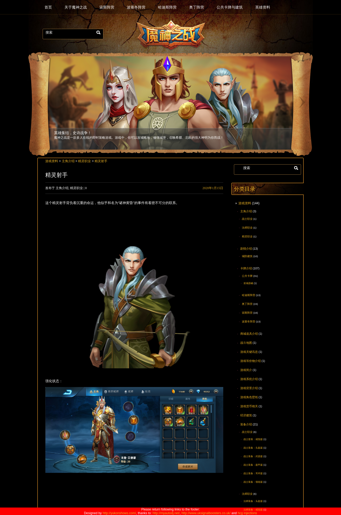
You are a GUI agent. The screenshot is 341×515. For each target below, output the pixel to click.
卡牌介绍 (246, 268)
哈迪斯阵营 (167, 7)
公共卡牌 (247, 275)
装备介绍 (246, 424)
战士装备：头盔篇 (253, 447)
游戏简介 (246, 370)
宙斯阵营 (106, 7)
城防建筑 (247, 256)
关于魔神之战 (75, 7)
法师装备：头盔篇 (253, 501)
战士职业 (247, 218)
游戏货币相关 (249, 406)
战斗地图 (246, 342)
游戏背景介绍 (249, 388)
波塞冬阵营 (136, 7)
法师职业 (247, 227)
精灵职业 (247, 236)
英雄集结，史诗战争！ (72, 132)
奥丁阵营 (196, 7)
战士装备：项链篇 (253, 482)
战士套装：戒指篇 (253, 439)
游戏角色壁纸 (249, 397)
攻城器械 (248, 283)
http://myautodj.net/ (166, 513)
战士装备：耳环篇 (253, 473)
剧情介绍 (246, 248)
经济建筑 (246, 415)
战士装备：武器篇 (253, 456)
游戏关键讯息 (249, 351)
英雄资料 (262, 7)
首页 (48, 7)
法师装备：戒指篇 (253, 509)
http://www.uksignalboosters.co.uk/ (205, 513)
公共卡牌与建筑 (230, 7)
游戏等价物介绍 (250, 360)
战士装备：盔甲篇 (253, 465)
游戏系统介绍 (249, 379)
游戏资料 (244, 203)
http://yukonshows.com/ (119, 513)
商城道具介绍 (249, 333)
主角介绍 (246, 211)
